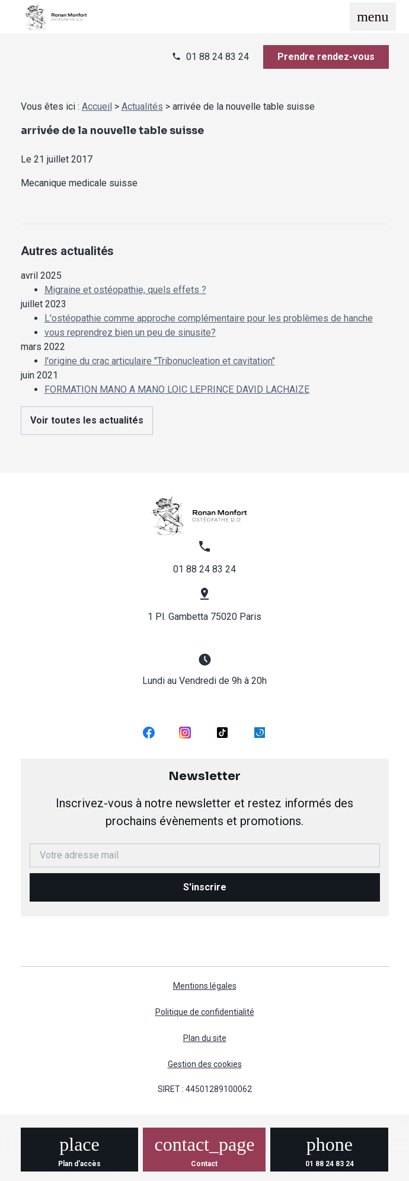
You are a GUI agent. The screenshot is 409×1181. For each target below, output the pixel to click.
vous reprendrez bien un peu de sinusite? (130, 332)
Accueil (97, 106)
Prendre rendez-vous (326, 56)
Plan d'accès (79, 1164)
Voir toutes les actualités (86, 420)
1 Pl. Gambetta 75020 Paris (204, 616)
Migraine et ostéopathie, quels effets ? (125, 289)
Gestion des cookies (205, 1064)
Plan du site (204, 1038)
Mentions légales (205, 986)
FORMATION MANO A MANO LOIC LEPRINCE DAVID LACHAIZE (176, 389)
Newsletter (205, 799)
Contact (204, 1164)
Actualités (142, 106)
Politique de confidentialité (204, 1012)
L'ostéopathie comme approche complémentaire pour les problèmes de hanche (208, 318)
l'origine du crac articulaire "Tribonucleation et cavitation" (159, 361)
